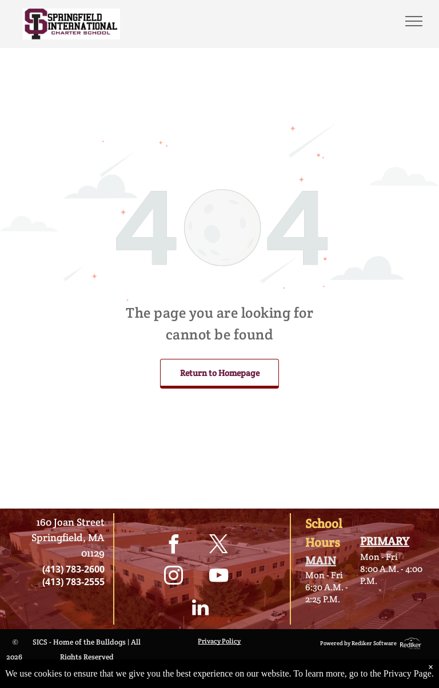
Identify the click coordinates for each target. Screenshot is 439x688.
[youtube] (219, 577)
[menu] (414, 21)
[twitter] (219, 546)
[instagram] (173, 577)
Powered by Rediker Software (358, 643)
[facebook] (173, 546)
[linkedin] (200, 609)
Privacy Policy (219, 641)
